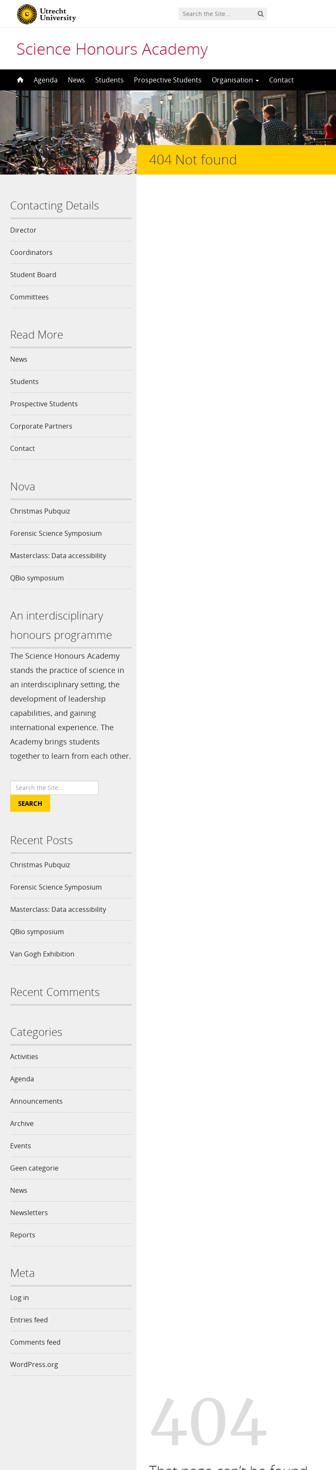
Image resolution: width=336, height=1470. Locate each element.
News (76, 80)
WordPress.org (34, 1378)
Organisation (235, 80)
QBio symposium (37, 578)
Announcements (36, 1115)
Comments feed (35, 1356)
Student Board (33, 274)
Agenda (46, 80)
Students (109, 80)
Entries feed (29, 1334)
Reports (22, 1249)
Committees (29, 297)
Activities (24, 1070)
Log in (19, 1311)
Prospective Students (168, 80)
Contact (281, 80)
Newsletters (29, 1227)
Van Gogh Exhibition (42, 968)
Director (23, 230)
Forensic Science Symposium (56, 533)
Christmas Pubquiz (40, 511)
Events (20, 1160)
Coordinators (31, 252)
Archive (22, 1137)
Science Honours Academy (112, 48)
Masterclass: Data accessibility (58, 555)
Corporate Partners (41, 426)
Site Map (295, 378)
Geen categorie (34, 1182)
